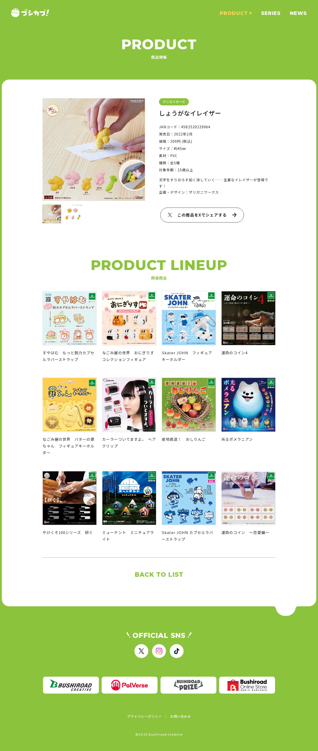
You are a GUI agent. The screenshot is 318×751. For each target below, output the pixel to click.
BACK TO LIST (159, 574)
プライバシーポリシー (144, 716)
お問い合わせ (180, 716)
